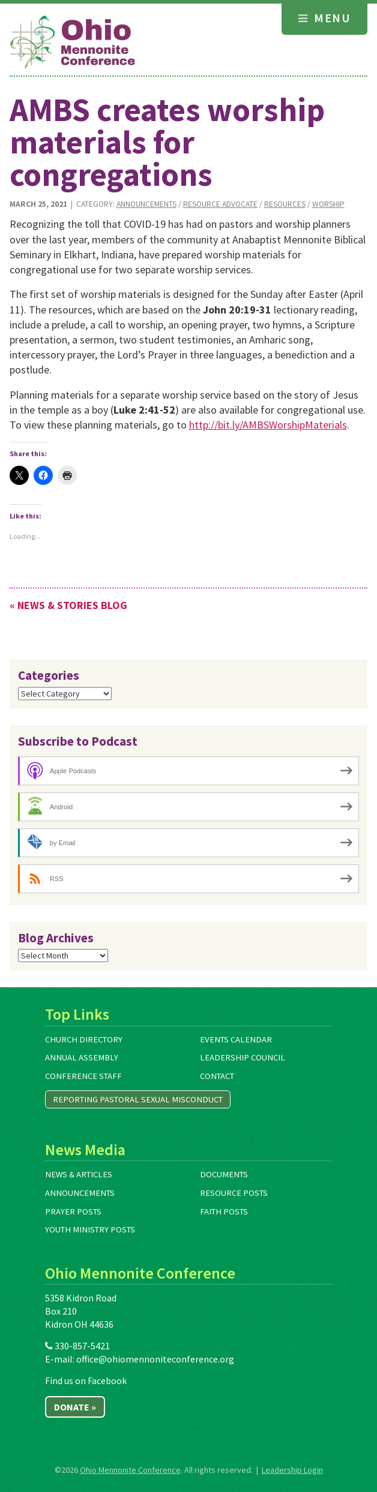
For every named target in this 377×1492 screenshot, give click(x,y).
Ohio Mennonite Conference (130, 1469)
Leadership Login (292, 1469)
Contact (217, 1076)
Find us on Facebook (86, 1380)
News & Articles (78, 1174)
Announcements (146, 204)
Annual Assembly (81, 1057)
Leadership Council (242, 1057)
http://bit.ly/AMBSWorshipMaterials (268, 425)
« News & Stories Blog (68, 605)
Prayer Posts (73, 1211)
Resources (285, 204)
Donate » (75, 1407)
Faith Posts (224, 1211)
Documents (224, 1174)
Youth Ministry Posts (90, 1229)
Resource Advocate (220, 204)
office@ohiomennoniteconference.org (155, 1359)
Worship (328, 204)
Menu (324, 17)
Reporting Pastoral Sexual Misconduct (138, 1099)
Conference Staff (83, 1076)
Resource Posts (234, 1192)
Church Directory (83, 1039)
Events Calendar (236, 1039)
